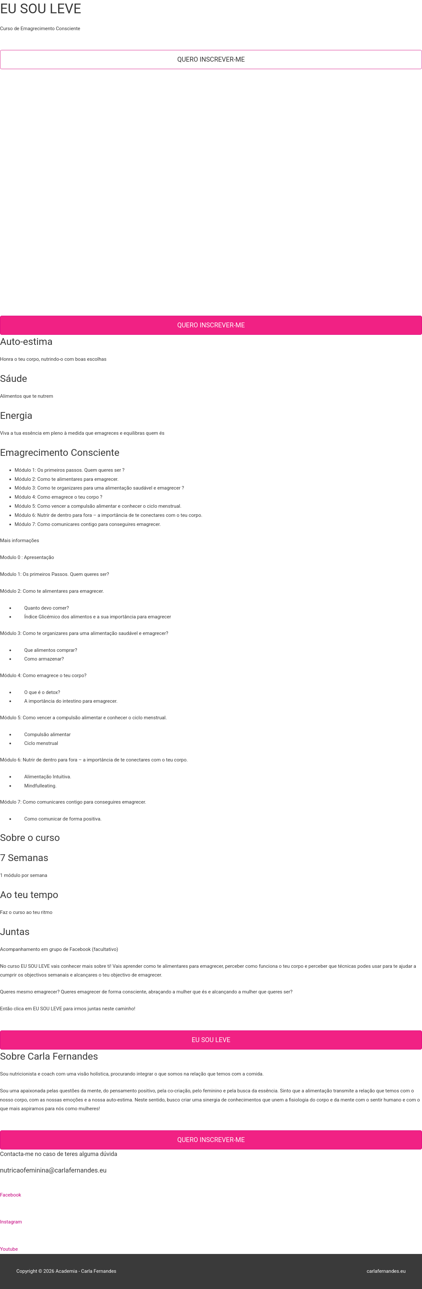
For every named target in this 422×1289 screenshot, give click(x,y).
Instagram (11, 1222)
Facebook (10, 1195)
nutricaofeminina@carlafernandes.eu (53, 1170)
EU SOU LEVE (211, 1040)
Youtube (9, 1249)
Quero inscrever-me (211, 59)
